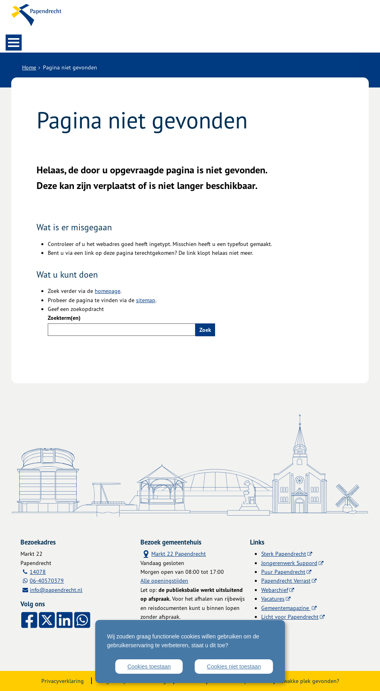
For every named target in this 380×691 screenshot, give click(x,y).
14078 (38, 571)
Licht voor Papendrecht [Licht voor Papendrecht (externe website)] (290, 616)
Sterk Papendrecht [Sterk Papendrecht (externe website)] (283, 553)
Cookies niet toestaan (234, 666)
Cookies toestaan (149, 666)
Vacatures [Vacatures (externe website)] (272, 598)
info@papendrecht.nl (56, 589)
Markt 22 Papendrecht (173, 553)
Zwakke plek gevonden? (309, 680)
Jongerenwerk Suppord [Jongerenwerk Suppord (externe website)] (289, 562)
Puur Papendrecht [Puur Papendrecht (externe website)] (283, 571)
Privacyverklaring (62, 680)
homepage (107, 290)
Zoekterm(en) (64, 317)
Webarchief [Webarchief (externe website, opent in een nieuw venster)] (274, 589)
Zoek (205, 329)
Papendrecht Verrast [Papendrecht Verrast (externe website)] (286, 580)
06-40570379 (47, 580)
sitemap (145, 300)
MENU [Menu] (14, 43)
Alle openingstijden (164, 580)
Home (29, 67)
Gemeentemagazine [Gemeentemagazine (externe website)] (286, 607)
